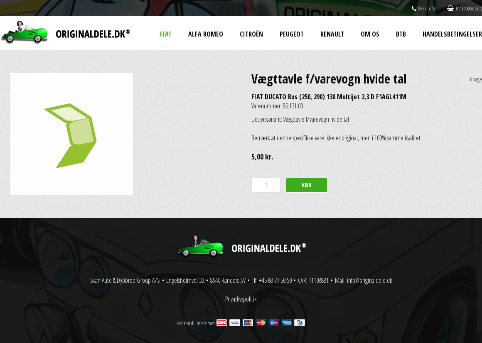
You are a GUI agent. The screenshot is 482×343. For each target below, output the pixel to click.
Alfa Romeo (205, 34)
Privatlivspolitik (241, 299)
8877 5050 (424, 8)
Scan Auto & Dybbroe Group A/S (125, 280)
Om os (370, 34)
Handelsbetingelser (452, 34)
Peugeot (292, 34)
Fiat (166, 34)
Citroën (251, 34)
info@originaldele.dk (369, 280)
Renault (332, 34)
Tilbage (475, 79)
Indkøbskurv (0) (464, 8)
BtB (401, 34)
